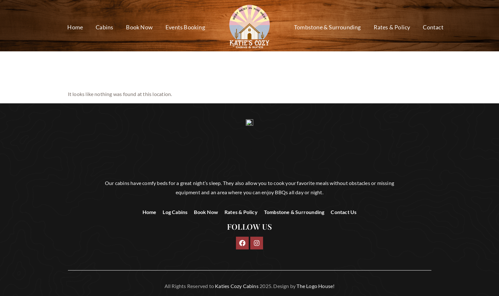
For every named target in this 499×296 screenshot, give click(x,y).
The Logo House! (315, 286)
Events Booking (185, 27)
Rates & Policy (392, 27)
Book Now (139, 27)
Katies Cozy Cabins (237, 286)
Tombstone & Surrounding (327, 27)
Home (75, 27)
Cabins (104, 27)
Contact (433, 27)
